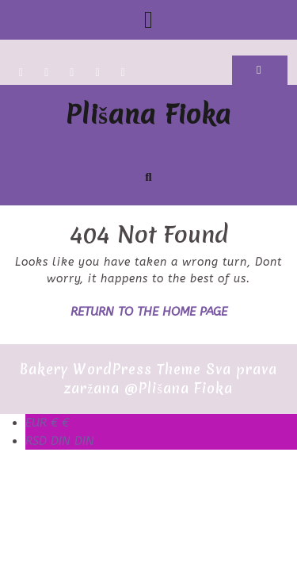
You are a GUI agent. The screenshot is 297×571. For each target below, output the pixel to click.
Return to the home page (148, 312)
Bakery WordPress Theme (110, 369)
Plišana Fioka (148, 115)
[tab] (148, 20)
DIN (59, 441)
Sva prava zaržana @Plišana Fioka (170, 378)
